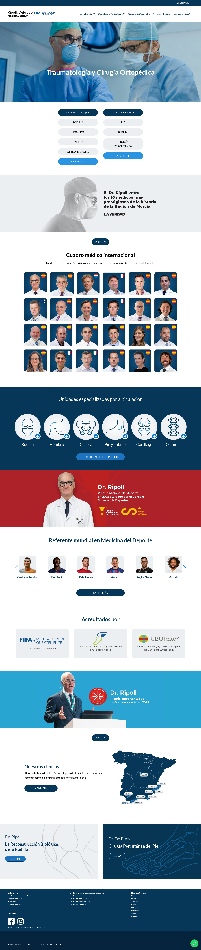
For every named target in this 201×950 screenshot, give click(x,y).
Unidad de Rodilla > (78, 904)
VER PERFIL (78, 161)
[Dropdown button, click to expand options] (182, 3)
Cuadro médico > (15, 898)
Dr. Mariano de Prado (123, 112)
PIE (123, 122)
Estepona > (135, 910)
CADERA (78, 141)
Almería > (135, 913)
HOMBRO (78, 132)
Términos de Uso (54, 944)
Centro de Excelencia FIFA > (19, 896)
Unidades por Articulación (112, 13)
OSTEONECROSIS (78, 151)
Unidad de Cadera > (78, 896)
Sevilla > (134, 916)
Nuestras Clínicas (182, 13)
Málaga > (135, 907)
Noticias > (12, 902)
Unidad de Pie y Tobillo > (80, 902)
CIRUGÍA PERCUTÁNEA (123, 144)
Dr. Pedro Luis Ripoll (78, 112)
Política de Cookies (16, 944)
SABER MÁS (100, 242)
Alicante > (135, 902)
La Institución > (14, 893)
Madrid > (135, 896)
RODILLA (78, 122)
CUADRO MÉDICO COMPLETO (100, 456)
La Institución (87, 13)
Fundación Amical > (16, 904)
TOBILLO (123, 132)
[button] (16, 568)
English (166, 14)
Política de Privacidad (35, 944)
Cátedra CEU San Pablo (139, 14)
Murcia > (135, 898)
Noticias (157, 14)
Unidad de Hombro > (78, 898)
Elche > (134, 904)
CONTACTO (41, 788)
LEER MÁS (15, 859)
